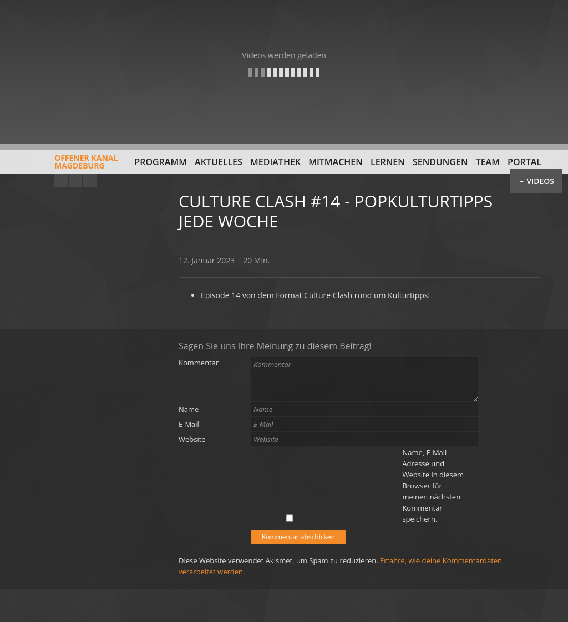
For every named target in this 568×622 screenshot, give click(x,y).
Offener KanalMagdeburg (62, 165)
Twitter (90, 180)
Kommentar (199, 363)
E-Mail (189, 424)
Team (488, 162)
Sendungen (440, 162)
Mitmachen (335, 162)
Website (192, 439)
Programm (160, 162)
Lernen (388, 162)
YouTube (61, 180)
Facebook (75, 180)
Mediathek (275, 162)
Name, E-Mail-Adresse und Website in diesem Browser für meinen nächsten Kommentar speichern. (433, 485)
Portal (524, 162)
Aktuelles (218, 162)
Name (189, 409)
